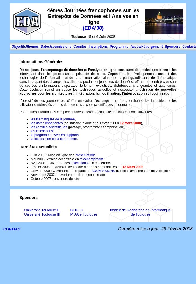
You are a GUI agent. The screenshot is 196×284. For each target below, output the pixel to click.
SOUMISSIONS (103, 171)
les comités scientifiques (49, 127)
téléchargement (91, 159)
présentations (85, 155)
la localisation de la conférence (54, 139)
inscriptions (79, 163)
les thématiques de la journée (53, 119)
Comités (79, 47)
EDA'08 (93, 28)
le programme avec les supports (55, 135)
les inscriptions (42, 131)
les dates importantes (47, 123)
